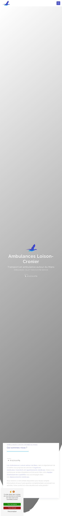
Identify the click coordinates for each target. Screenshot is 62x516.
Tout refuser (12, 508)
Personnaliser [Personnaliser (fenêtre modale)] (12, 511)
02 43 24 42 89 (31, 276)
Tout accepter (12, 504)
